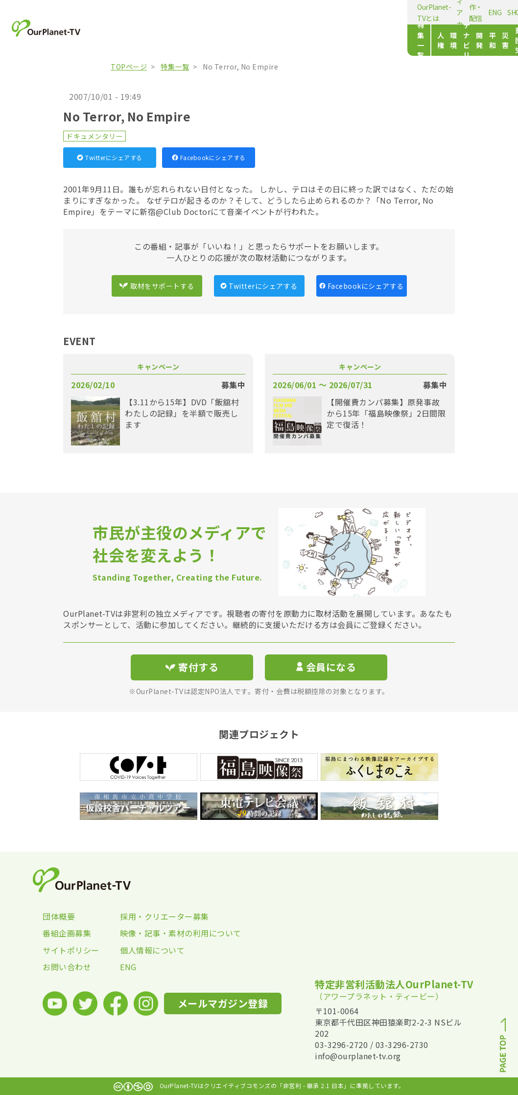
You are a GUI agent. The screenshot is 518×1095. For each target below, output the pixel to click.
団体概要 (59, 916)
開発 (258, 40)
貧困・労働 (329, 40)
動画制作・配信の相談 (253, 12)
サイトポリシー (71, 950)
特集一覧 (122, 40)
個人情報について (152, 950)
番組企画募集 (67, 933)
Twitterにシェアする (109, 157)
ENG (299, 12)
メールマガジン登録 (417, 11)
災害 (298, 40)
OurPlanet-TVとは (135, 12)
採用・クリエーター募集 (158, 916)
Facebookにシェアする (209, 157)
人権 (156, 40)
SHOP (320, 12)
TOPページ (129, 66)
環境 (176, 40)
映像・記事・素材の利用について (158, 933)
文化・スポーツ (378, 40)
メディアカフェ (191, 12)
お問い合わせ (67, 967)
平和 (278, 40)
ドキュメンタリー (94, 136)
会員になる (326, 667)
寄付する (486, 10)
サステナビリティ (217, 40)
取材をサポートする (156, 286)
